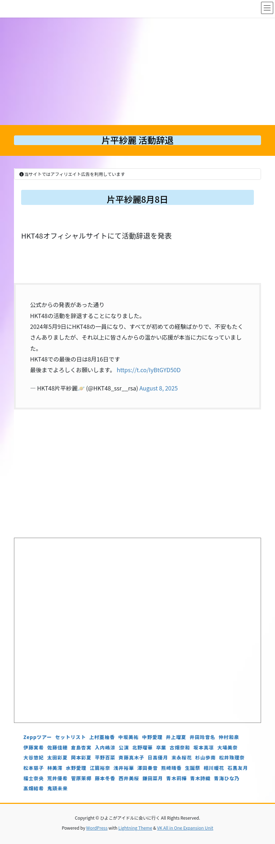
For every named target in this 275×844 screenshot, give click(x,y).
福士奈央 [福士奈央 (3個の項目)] (33, 778)
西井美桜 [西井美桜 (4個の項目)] (129, 778)
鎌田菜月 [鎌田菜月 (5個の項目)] (153, 778)
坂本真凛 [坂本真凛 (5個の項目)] (203, 747)
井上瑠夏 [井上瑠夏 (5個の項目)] (176, 737)
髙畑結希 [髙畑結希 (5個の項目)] (33, 788)
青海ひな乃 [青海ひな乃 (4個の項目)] (227, 778)
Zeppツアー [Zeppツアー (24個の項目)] (37, 737)
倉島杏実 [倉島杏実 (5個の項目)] (81, 747)
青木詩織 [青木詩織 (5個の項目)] (200, 778)
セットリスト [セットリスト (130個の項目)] (70, 737)
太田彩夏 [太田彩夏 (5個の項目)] (57, 757)
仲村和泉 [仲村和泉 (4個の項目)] (229, 737)
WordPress (97, 828)
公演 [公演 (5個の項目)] (124, 747)
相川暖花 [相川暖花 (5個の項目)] (214, 767)
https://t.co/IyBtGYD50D (148, 369)
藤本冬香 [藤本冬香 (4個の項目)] (105, 778)
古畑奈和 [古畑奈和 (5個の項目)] (180, 747)
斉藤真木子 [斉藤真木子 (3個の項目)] (131, 757)
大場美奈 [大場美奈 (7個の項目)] (227, 747)
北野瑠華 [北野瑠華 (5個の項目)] (142, 747)
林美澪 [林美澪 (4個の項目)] (55, 767)
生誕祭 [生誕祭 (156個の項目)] (193, 767)
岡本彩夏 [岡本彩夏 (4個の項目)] (81, 757)
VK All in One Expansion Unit (185, 828)
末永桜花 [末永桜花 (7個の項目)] (182, 757)
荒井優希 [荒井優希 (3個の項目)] (57, 778)
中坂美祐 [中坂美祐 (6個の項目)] (128, 737)
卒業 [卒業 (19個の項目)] (161, 747)
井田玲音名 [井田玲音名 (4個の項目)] (203, 737)
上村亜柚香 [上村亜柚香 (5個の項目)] (102, 737)
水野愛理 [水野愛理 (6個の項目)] (76, 767)
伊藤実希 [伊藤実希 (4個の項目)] (33, 747)
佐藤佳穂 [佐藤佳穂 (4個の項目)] (57, 747)
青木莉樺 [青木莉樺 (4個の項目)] (176, 778)
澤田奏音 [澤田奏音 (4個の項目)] (147, 767)
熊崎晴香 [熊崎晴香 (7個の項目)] (171, 767)
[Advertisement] (137, 71)
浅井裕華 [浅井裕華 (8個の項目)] (124, 767)
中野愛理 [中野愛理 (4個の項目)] (152, 737)
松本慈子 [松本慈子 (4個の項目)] (33, 767)
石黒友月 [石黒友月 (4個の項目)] (237, 767)
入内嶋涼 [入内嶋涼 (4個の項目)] (105, 747)
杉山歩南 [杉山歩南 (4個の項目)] (205, 757)
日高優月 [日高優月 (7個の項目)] (158, 757)
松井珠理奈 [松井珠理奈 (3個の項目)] (232, 757)
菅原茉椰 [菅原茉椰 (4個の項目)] (81, 778)
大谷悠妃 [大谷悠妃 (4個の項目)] (33, 757)
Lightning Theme (135, 828)
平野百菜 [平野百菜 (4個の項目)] (105, 757)
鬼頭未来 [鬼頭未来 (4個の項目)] (57, 788)
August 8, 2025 (158, 388)
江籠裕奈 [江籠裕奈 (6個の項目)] (100, 767)
